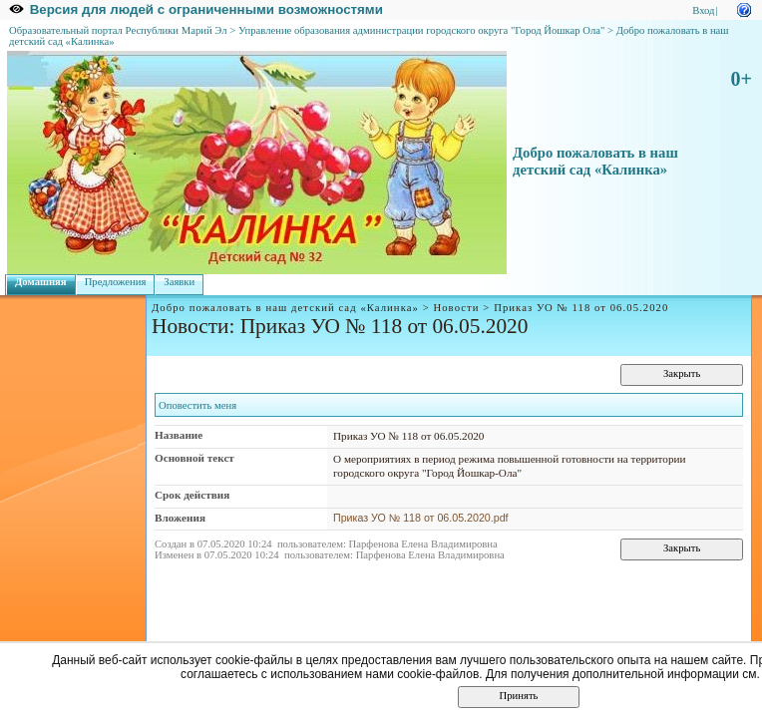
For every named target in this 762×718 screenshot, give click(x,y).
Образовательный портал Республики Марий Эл (118, 30)
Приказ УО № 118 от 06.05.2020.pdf (421, 518)
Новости (456, 307)
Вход (703, 10)
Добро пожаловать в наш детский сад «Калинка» (595, 161)
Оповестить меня (197, 405)
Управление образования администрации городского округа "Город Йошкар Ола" (421, 30)
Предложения (116, 281)
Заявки (179, 281)
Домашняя (41, 281)
